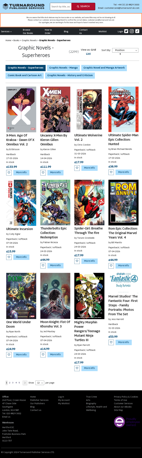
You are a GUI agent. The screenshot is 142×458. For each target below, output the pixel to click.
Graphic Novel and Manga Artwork (104, 68)
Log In (61, 397)
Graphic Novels (29, 40)
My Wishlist (64, 404)
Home (9, 40)
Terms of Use (120, 400)
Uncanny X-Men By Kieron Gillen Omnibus (53, 140)
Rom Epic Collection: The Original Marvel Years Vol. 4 (123, 233)
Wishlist (103, 32)
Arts (88, 400)
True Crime (91, 397)
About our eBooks (123, 407)
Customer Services (123, 404)
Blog (66, 32)
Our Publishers (37, 404)
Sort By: (106, 50)
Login (120, 32)
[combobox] (60, 6)
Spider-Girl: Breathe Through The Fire (88, 231)
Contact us (35, 410)
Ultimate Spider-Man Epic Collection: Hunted (123, 140)
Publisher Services (39, 400)
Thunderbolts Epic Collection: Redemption (53, 233)
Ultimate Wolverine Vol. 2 (88, 138)
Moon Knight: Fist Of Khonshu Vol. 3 (55, 324)
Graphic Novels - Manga (63, 68)
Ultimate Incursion (19, 229)
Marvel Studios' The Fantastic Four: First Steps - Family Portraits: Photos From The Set (123, 305)
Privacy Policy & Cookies (126, 397)
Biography (91, 404)
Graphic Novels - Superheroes (25, 68)
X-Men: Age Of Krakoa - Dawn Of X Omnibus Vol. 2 (20, 140)
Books (16, 40)
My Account (64, 400)
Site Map (118, 410)
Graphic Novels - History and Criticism (70, 75)
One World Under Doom (18, 324)
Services (6, 31)
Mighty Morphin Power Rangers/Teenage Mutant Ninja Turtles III (87, 331)
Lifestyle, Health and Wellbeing (96, 408)
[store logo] (23, 6)
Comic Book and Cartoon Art (24, 75)
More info (21, 172)
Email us (6, 417)
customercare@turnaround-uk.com (121, 8)
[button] (9, 172)
